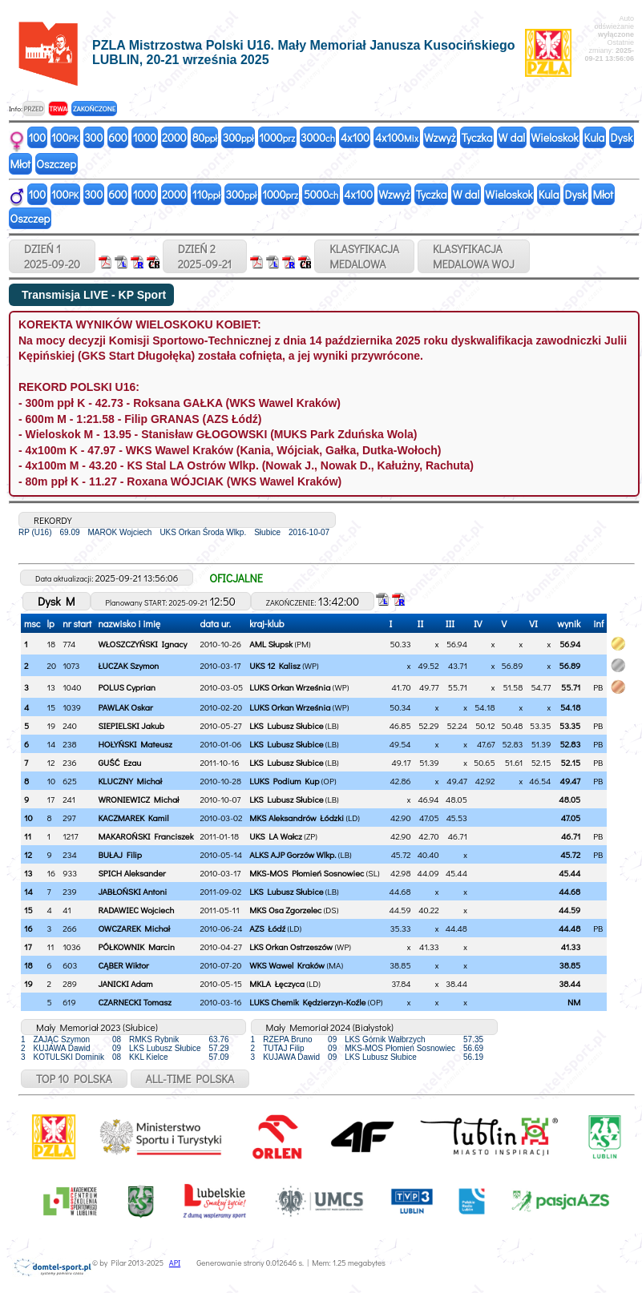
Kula (594, 137)
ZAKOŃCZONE (94, 108)
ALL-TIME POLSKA (190, 1078)
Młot (20, 163)
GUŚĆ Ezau (119, 762)
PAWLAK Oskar (125, 707)
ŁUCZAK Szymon (128, 665)
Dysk (621, 137)
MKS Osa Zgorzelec (285, 910)
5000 (321, 194)
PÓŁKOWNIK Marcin (136, 947)
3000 (318, 137)
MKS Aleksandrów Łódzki (296, 818)
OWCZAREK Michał (134, 928)
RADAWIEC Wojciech (136, 910)
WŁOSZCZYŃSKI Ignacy (142, 644)
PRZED (33, 108)
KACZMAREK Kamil (133, 818)
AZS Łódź (267, 928)
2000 (174, 137)
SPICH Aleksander (131, 873)
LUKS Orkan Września (289, 687)
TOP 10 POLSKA (74, 1078)
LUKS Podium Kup (284, 781)
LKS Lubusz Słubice (286, 725)
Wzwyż (440, 137)
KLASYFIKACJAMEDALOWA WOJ (474, 256)
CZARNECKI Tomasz (135, 1002)
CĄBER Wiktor (123, 965)
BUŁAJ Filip (120, 854)
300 (93, 137)
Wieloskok (554, 137)
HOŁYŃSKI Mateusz (135, 744)
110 (206, 194)
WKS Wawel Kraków (287, 965)
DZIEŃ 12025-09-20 (52, 256)
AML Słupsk (271, 644)
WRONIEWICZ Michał (138, 799)
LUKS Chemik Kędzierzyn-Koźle (307, 1002)
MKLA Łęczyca (277, 983)
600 (117, 137)
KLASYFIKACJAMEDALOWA (364, 256)
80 (204, 137)
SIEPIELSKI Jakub (131, 725)
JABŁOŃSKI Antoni (132, 891)
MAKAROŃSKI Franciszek (145, 836)
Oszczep (56, 163)
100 (37, 137)
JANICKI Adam (125, 983)
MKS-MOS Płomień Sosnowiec (306, 873)
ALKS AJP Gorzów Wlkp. (292, 854)
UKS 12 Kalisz (274, 665)
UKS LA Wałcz (275, 836)
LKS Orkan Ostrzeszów (291, 947)
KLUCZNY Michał (130, 781)
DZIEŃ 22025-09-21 (205, 256)
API (174, 1263)
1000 (144, 137)
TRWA (58, 108)
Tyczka (477, 137)
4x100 (355, 137)
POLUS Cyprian (126, 687)
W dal (512, 137)
